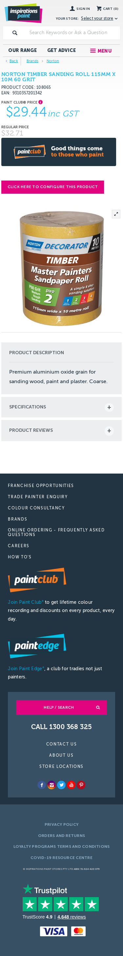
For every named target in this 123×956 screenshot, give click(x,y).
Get (61, 50)
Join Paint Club (25, 602)
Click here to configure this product (53, 186)
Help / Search (59, 707)
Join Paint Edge (26, 668)
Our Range (22, 50)
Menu (104, 51)
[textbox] (73, 33)
